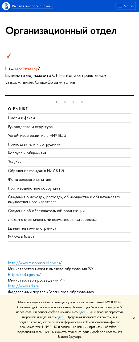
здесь (83, 312)
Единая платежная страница (32, 228)
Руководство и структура (30, 126)
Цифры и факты (21, 117)
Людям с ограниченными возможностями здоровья (52, 219)
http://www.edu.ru (23, 285)
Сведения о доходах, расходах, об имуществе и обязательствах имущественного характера (64, 199)
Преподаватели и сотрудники (34, 144)
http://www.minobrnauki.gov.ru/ (35, 262)
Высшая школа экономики (32, 5)
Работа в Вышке (21, 236)
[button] (56, 102)
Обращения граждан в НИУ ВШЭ (36, 170)
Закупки (15, 161)
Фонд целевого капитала (30, 179)
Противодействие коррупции (34, 188)
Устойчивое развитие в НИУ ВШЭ (37, 135)
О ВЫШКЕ (18, 108)
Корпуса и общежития (27, 152)
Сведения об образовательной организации (46, 210)
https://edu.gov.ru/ (24, 274)
